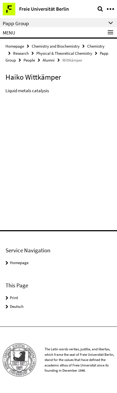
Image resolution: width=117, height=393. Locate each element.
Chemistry (95, 46)
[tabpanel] (58, 92)
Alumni (49, 60)
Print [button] (14, 297)
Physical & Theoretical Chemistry (64, 53)
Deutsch (17, 306)
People (29, 60)
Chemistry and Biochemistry (56, 46)
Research (21, 53)
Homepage (14, 46)
